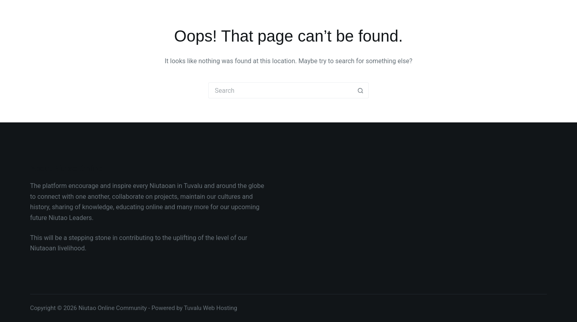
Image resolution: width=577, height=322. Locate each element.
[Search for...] (280, 90)
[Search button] (361, 90)
